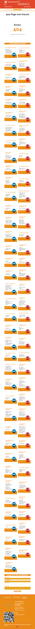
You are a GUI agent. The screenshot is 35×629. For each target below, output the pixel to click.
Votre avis (6, 586)
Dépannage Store (7, 597)
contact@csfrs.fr (20, 607)
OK (17, 626)
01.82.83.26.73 (22, 608)
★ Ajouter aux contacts (19, 614)
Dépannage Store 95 (8, 6)
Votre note (6, 582)
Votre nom (6, 577)
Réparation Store (27, 6)
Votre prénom (7, 580)
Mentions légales (16, 597)
